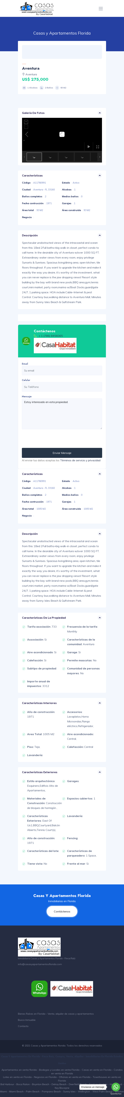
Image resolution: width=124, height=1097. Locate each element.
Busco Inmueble (27, 1019)
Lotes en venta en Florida (17, 1077)
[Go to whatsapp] (116, 1087)
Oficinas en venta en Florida (74, 1077)
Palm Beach (32, 1091)
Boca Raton (23, 1084)
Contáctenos (62, 911)
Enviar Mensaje (62, 453)
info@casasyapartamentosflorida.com (40, 964)
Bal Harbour (7, 1084)
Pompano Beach (51, 1091)
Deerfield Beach (78, 1084)
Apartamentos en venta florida (19, 1069)
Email (25, 363)
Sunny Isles (69, 1091)
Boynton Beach (40, 1084)
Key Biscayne (62, 1087)
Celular (26, 380)
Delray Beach (59, 1084)
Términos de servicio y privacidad (80, 460)
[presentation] (48, 438)
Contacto (23, 1026)
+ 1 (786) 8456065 (51, 335)
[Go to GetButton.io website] (115, 1094)
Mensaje (27, 396)
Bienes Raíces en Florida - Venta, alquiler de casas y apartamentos (56, 1013)
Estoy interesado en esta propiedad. (62, 413)
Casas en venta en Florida (96, 1069)
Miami (3, 1091)
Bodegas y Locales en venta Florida (59, 1069)
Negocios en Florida (45, 1077)
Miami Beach (16, 1091)
